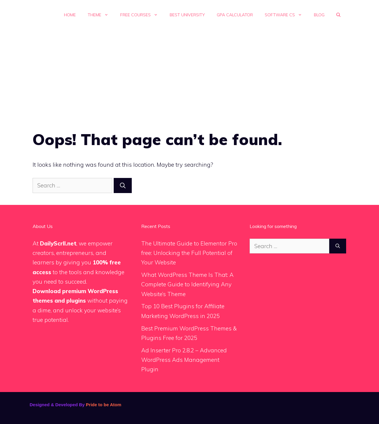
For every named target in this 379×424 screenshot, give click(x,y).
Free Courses (142, 15)
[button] (338, 15)
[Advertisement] (189, 74)
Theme (101, 15)
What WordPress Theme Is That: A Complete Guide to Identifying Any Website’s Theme (187, 284)
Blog (319, 14)
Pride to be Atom (103, 404)
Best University (187, 14)
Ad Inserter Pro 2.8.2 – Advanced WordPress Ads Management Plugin (184, 360)
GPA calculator (235, 14)
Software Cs (286, 15)
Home (70, 14)
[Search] (123, 185)
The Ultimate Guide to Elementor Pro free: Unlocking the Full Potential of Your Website (189, 253)
